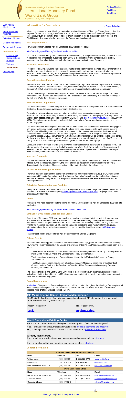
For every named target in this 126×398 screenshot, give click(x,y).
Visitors (9, 64)
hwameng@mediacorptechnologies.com (79, 192)
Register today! (85, 310)
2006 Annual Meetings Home (10, 26)
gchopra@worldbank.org (104, 382)
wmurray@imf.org (101, 359)
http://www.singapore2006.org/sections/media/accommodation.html (56, 209)
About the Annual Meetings (10, 33)
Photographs (8, 72)
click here (99, 338)
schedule (32, 285)
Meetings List (49, 394)
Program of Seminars (12, 47)
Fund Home (111, 10)
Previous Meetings (114, 7)
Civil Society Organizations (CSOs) (13, 58)
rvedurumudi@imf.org (103, 366)
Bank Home (111, 13)
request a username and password (92, 327)
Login (31, 310)
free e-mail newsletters (95, 329)
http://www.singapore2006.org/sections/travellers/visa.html (52, 51)
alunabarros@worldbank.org (105, 379)
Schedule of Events (11, 38)
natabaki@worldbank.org (104, 375)
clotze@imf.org (100, 362)
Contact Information (12, 43)
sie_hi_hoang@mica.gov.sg (96, 118)
